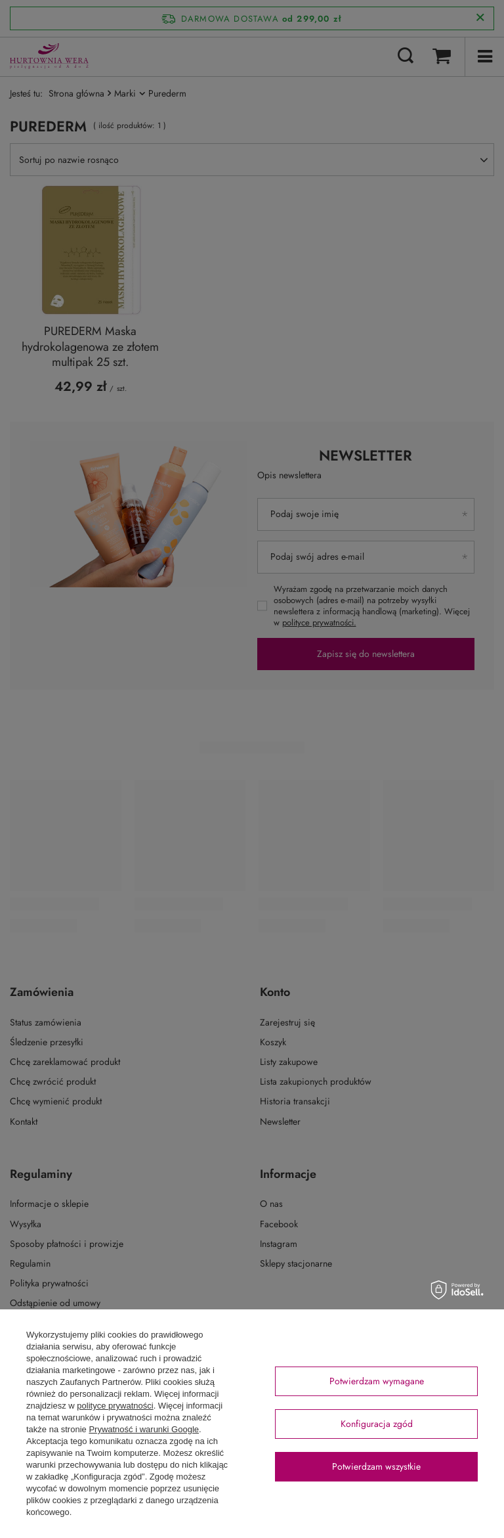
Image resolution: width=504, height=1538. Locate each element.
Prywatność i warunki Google (144, 1429)
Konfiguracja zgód (377, 1423)
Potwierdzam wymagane (376, 1381)
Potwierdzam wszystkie (376, 1466)
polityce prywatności (115, 1406)
